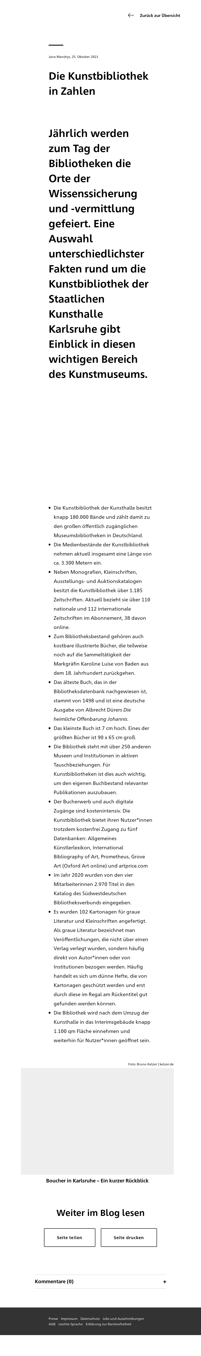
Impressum (69, 1318)
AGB (52, 1324)
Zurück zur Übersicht (160, 15)
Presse (53, 1318)
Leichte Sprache (70, 1324)
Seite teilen (69, 1237)
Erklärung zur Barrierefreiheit (108, 1324)
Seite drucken (129, 1237)
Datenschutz (90, 1318)
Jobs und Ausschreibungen (123, 1318)
